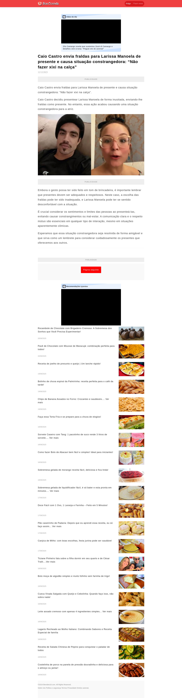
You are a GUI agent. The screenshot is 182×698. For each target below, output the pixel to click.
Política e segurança (53, 688)
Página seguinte (91, 270)
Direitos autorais (83, 688)
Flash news (138, 4)
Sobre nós (42, 688)
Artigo (128, 4)
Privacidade (72, 688)
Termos (64, 688)
